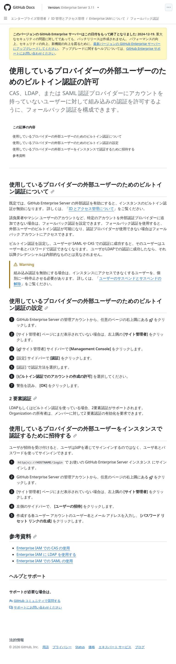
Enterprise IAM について (107, 18)
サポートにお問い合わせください (35, 607)
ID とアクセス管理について (91, 208)
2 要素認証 (23, 398)
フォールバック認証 (144, 18)
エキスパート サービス (115, 647)
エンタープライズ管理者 (28, 18)
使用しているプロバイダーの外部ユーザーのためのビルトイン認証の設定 (85, 304)
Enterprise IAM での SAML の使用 (44, 560)
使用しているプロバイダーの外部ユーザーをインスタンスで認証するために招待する (85, 432)
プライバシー (62, 647)
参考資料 (23, 536)
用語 (45, 647)
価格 (91, 647)
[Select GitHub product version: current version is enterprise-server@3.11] (73, 7)
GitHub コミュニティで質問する (34, 600)
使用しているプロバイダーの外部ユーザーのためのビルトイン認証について (85, 188)
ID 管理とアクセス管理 (67, 18)
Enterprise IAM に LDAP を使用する (46, 554)
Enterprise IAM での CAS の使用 (43, 548)
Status (80, 647)
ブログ (140, 647)
